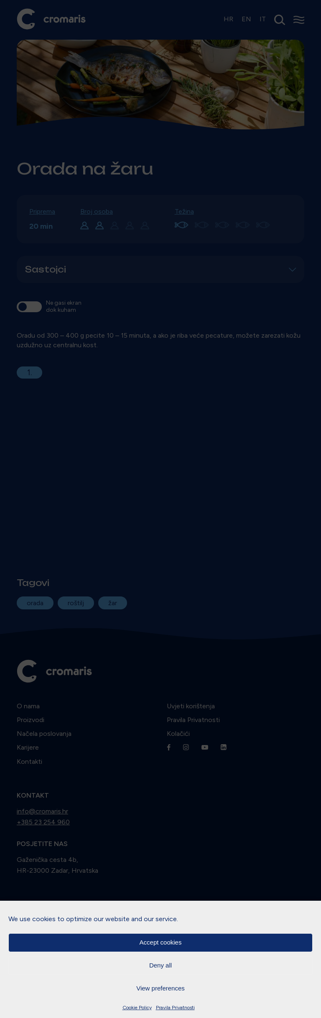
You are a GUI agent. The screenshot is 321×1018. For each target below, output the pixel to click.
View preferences (160, 988)
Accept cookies (161, 942)
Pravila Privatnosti (175, 1007)
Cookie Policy (137, 1007)
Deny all (160, 965)
